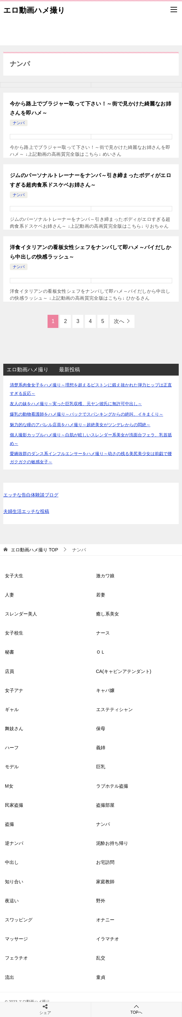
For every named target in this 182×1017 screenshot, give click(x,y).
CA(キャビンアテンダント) (124, 671)
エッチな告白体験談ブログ (30, 494)
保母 (100, 728)
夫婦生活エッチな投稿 (26, 511)
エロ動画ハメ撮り (34, 9)
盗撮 (9, 824)
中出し (12, 862)
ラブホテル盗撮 (112, 786)
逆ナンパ (14, 843)
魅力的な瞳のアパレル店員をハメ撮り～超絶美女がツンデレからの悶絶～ (80, 424)
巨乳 (100, 766)
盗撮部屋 (105, 805)
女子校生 (14, 633)
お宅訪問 (105, 862)
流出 (9, 977)
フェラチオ (16, 957)
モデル (12, 766)
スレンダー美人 (21, 613)
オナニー (105, 919)
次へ (119, 321)
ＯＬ (100, 652)
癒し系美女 (107, 613)
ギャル (12, 709)
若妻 (100, 594)
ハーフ (12, 747)
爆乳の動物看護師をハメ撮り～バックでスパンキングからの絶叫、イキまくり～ (86, 414)
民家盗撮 (14, 805)
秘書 (9, 652)
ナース (103, 633)
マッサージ (16, 938)
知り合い (14, 881)
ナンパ (19, 123)
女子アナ (14, 690)
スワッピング (18, 919)
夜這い (12, 900)
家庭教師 (105, 881)
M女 (9, 786)
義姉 (100, 747)
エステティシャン (114, 709)
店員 (9, 671)
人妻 (9, 594)
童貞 (100, 977)
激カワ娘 (105, 575)
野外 (100, 900)
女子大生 (14, 575)
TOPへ (136, 1009)
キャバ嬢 (105, 690)
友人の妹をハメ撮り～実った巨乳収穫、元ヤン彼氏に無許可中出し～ (76, 403)
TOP (34, 549)
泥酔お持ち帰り (112, 843)
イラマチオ (107, 938)
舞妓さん (14, 728)
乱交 (100, 957)
